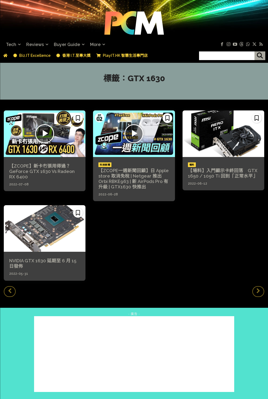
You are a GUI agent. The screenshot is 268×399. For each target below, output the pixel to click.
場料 (191, 164)
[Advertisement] (134, 353)
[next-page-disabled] (258, 290)
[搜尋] (259, 55)
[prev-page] (10, 290)
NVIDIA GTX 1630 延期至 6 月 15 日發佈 (44, 263)
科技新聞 (105, 164)
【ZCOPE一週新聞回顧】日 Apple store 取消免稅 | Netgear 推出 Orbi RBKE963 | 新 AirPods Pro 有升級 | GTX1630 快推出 (133, 178)
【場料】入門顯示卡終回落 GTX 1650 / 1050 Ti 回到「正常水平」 (220, 173)
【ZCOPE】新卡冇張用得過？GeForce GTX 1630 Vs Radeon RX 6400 (43, 171)
